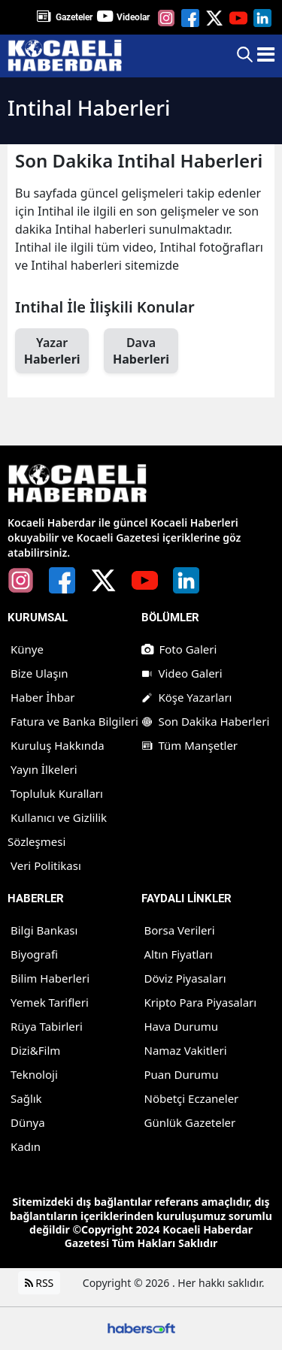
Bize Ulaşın (39, 673)
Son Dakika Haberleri (205, 721)
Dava (140, 350)
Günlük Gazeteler (190, 1122)
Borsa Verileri (179, 930)
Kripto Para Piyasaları (200, 1002)
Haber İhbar (43, 697)
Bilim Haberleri (50, 978)
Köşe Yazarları (186, 697)
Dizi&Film (35, 1050)
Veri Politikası (46, 865)
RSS (39, 1283)
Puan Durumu (181, 1074)
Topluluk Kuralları (57, 793)
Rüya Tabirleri (47, 1026)
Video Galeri (182, 673)
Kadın (26, 1146)
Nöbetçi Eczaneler (191, 1098)
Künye (27, 649)
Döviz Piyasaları (185, 978)
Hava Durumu (181, 1026)
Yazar (52, 350)
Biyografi (34, 954)
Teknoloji (34, 1074)
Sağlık (26, 1098)
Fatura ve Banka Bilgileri (74, 721)
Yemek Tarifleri (50, 1002)
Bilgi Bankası (44, 930)
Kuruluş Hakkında (58, 745)
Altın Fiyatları (178, 954)
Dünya (28, 1122)
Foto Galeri (179, 649)
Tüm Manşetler (189, 745)
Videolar (133, 17)
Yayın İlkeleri (44, 769)
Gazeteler (74, 17)
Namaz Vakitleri (185, 1050)
